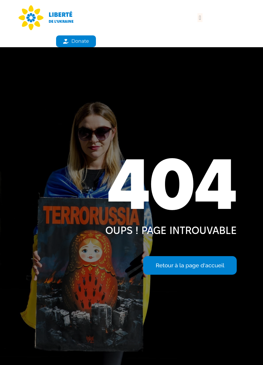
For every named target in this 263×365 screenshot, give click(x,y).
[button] (199, 17)
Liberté (61, 14)
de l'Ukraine (61, 21)
